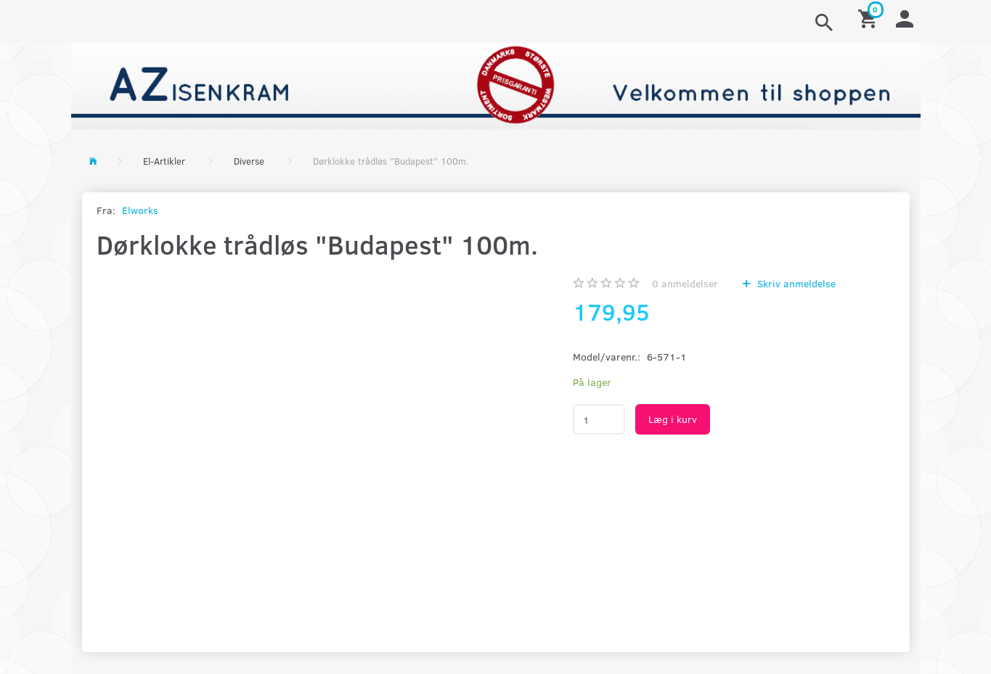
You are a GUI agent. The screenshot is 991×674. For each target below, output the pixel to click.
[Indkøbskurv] (870, 18)
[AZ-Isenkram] (496, 84)
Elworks (140, 210)
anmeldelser (685, 283)
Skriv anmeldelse (795, 283)
